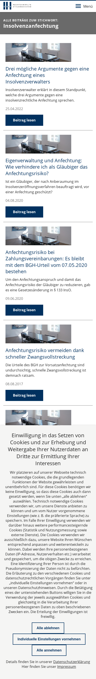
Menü (84, 6)
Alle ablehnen (48, 628)
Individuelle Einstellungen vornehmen (49, 639)
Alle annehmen (49, 650)
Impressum (66, 666)
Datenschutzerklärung (71, 661)
